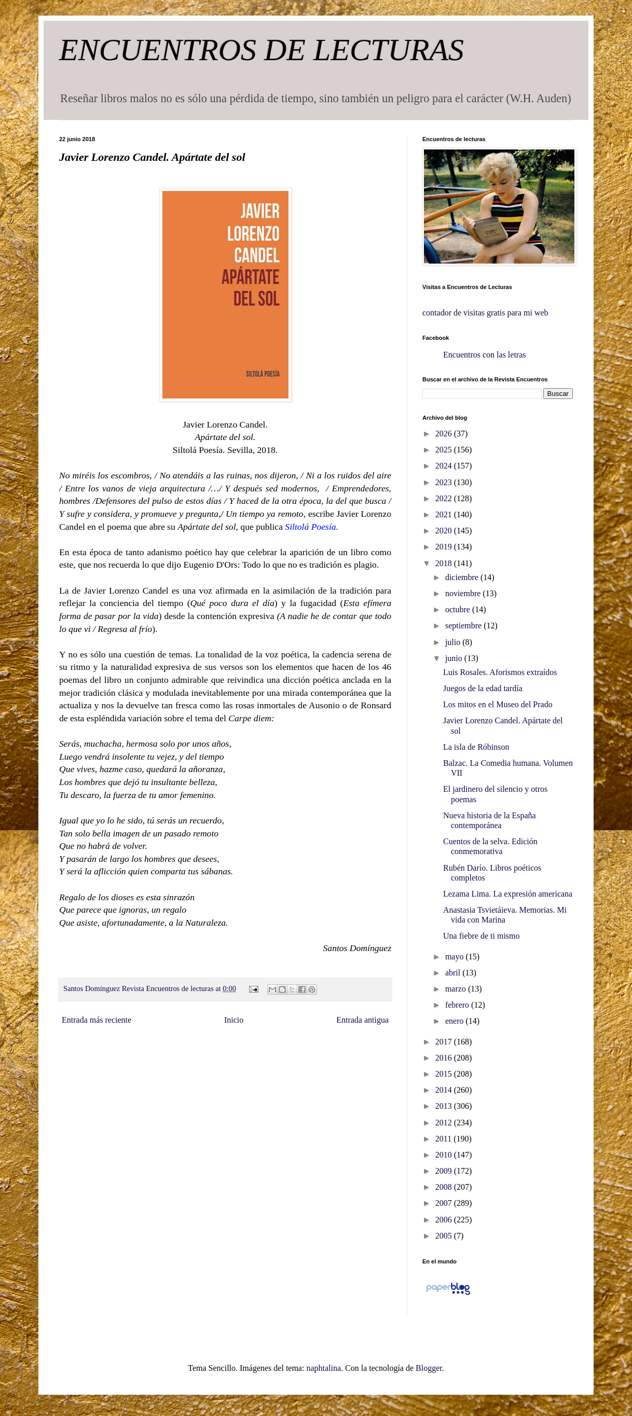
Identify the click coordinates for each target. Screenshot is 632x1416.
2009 (444, 1170)
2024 (444, 465)
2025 (444, 449)
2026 (444, 433)
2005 (444, 1235)
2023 (444, 482)
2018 (444, 563)
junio (454, 658)
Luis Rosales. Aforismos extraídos (500, 672)
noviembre (464, 593)
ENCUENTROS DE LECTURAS (261, 50)
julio (453, 642)
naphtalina (323, 1368)
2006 (444, 1219)
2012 (444, 1122)
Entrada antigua (362, 1019)
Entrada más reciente (96, 1019)
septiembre (464, 625)
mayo (455, 956)
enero (455, 1020)
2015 (444, 1073)
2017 (444, 1041)
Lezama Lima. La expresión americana (507, 893)
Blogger (429, 1368)
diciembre (462, 577)
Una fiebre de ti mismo (481, 935)
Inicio (233, 1019)
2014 (444, 1089)
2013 (444, 1106)
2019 (444, 546)
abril (453, 972)
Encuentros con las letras (484, 354)
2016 (444, 1057)
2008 (444, 1187)
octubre (458, 609)
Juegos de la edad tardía (483, 688)
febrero (458, 1004)
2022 (444, 498)
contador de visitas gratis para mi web (485, 312)
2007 (444, 1203)
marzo (456, 988)
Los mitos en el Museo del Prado (498, 704)
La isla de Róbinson (476, 747)
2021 (444, 514)
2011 (444, 1138)
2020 (444, 530)
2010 (444, 1154)
